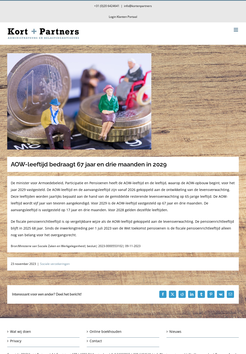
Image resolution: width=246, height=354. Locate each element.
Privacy (15, 341)
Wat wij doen (20, 331)
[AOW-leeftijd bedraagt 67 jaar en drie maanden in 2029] (123, 101)
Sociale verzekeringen (55, 264)
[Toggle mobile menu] (236, 29)
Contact (96, 341)
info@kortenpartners (138, 6)
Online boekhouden (106, 331)
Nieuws (175, 331)
